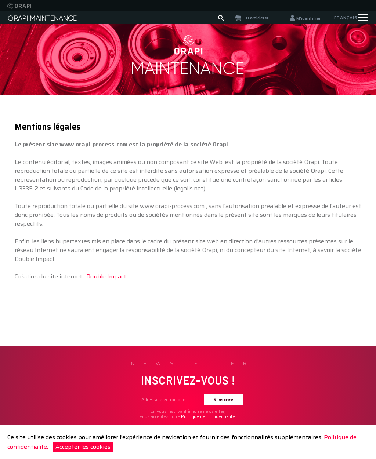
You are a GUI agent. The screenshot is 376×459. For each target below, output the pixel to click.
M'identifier (308, 18)
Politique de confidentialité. (208, 417)
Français (345, 17)
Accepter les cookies (83, 446)
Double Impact (106, 276)
